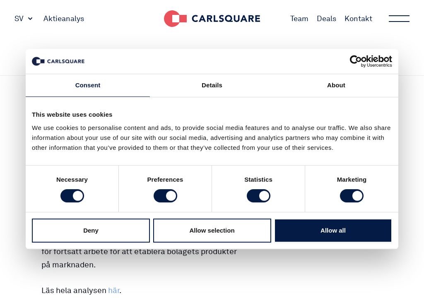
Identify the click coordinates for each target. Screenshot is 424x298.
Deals (326, 18)
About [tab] (336, 85)
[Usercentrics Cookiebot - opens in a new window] (356, 61)
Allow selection (211, 230)
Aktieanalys (63, 18)
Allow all (333, 230)
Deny (91, 230)
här (113, 290)
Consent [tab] (88, 85)
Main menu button (398, 18)
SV (19, 18)
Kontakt (358, 18)
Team (299, 18)
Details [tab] (212, 85)
